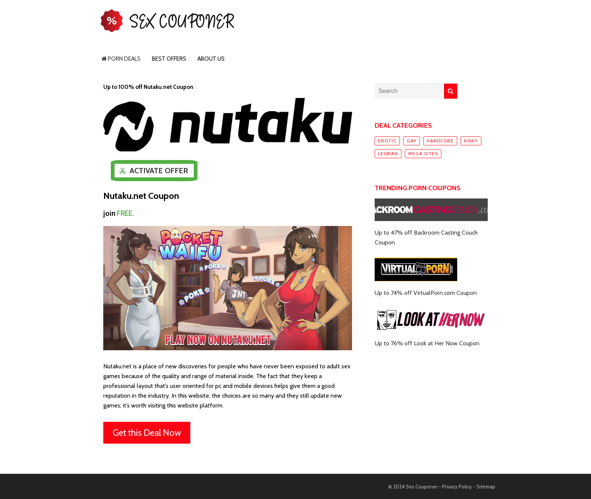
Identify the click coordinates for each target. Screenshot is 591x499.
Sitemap (485, 487)
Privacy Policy (457, 487)
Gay (411, 140)
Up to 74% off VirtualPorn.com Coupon (426, 292)
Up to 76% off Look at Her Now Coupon (427, 343)
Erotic (387, 140)
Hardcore (440, 140)
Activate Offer (159, 170)
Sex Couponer (422, 487)
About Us (211, 58)
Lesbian (388, 153)
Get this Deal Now (147, 432)
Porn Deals (121, 58)
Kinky (471, 140)
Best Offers (169, 58)
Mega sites (423, 153)
